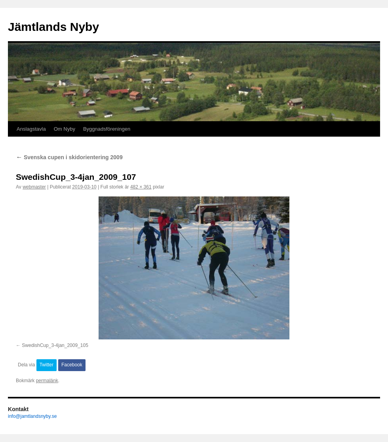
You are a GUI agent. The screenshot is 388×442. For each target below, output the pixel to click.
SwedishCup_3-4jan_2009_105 (55, 345)
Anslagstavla (31, 129)
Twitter (46, 365)
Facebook (71, 365)
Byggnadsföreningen (106, 129)
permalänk (47, 380)
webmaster (34, 187)
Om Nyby (64, 129)
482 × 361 (141, 187)
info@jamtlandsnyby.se (32, 416)
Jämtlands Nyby (53, 26)
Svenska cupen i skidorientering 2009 (69, 157)
